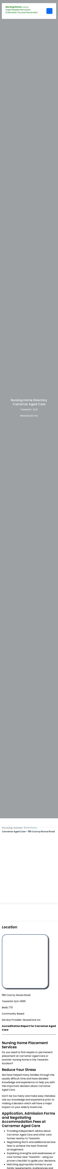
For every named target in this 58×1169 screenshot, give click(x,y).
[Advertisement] (29, 864)
